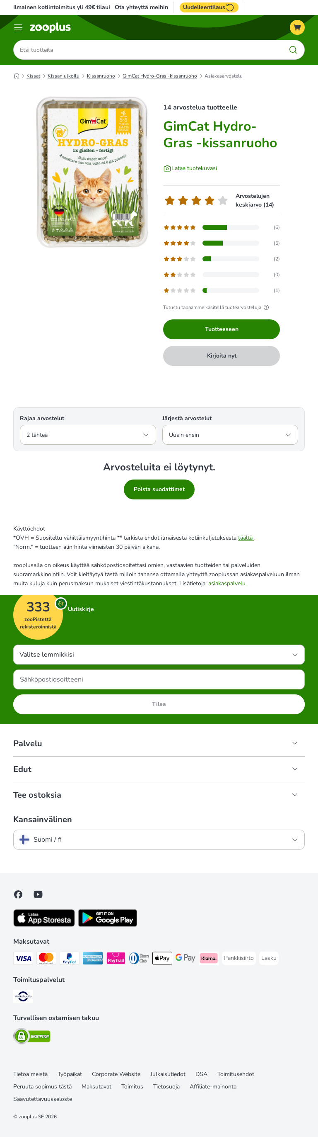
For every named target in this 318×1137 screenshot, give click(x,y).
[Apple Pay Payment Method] (162, 960)
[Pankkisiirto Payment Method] (239, 958)
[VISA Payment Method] (23, 960)
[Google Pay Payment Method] (185, 960)
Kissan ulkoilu (64, 76)
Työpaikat (70, 1074)
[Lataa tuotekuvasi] (190, 168)
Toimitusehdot (235, 1074)
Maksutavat (96, 1087)
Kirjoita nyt (221, 356)
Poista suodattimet (159, 489)
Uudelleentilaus (209, 7)
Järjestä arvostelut (187, 418)
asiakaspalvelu (227, 583)
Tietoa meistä (30, 1074)
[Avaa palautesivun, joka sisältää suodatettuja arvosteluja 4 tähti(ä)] (221, 243)
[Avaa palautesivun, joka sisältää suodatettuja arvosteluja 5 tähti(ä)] (221, 227)
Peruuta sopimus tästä (42, 1087)
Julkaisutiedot (168, 1074)
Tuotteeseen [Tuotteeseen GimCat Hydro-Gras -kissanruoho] (221, 329)
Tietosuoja (166, 1087)
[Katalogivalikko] (18, 27)
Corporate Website (116, 1074)
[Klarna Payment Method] (209, 960)
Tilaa (159, 704)
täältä (246, 538)
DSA (201, 1074)
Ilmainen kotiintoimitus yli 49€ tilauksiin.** (70, 7)
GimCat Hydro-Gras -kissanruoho (160, 76)
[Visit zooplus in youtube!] (38, 894)
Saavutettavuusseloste (42, 1099)
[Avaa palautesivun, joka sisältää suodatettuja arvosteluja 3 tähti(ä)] (221, 259)
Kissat (33, 76)
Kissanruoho (101, 76)
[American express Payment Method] (93, 960)
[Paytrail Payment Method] (116, 960)
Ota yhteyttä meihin (141, 7)
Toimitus (132, 1087)
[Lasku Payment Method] (269, 958)
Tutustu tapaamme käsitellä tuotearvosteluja (217, 307)
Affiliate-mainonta (213, 1087)
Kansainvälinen (42, 820)
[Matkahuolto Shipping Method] (23, 998)
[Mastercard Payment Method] (46, 960)
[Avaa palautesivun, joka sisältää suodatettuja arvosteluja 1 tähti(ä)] (221, 290)
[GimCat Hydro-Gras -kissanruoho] (92, 172)
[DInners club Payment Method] (139, 960)
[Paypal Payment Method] (70, 960)
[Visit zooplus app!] (44, 925)
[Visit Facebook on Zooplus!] (18, 894)
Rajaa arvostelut (42, 418)
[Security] (32, 1037)
